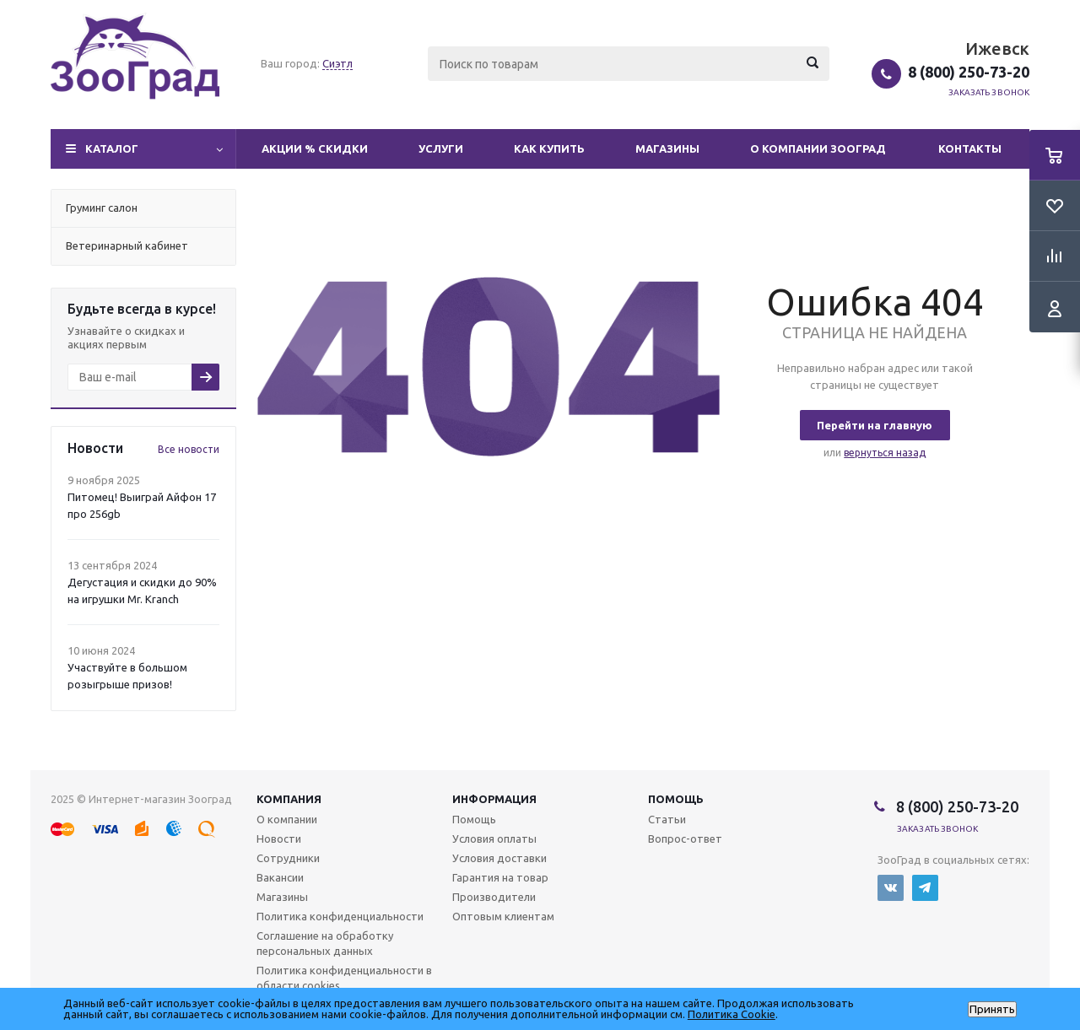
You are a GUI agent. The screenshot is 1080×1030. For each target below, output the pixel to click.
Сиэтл (337, 63)
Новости (278, 838)
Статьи (667, 819)
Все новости (188, 449)
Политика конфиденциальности (340, 916)
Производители (494, 897)
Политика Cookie (731, 1014)
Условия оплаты (494, 838)
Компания (288, 799)
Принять (992, 1009)
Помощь (676, 799)
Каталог (111, 148)
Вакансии (280, 877)
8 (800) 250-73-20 (968, 71)
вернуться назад (885, 452)
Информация (494, 799)
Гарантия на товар (500, 877)
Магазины (667, 148)
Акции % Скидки (315, 148)
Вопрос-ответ (685, 838)
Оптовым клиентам (503, 916)
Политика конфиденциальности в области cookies (344, 977)
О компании (286, 819)
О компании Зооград (818, 148)
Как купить (549, 148)
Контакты (970, 148)
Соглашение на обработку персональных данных (324, 943)
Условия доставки (499, 858)
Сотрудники (288, 858)
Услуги (440, 148)
